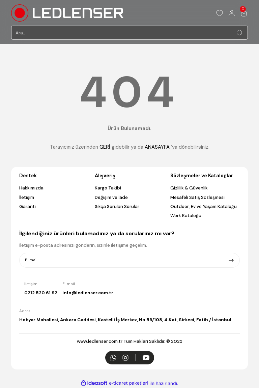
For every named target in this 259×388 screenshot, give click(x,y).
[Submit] (231, 260)
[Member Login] (232, 13)
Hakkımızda (31, 188)
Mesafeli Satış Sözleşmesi (197, 197)
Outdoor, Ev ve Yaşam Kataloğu (203, 206)
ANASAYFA (157, 147)
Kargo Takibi (108, 188)
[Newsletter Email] (129, 260)
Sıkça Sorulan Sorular (117, 206)
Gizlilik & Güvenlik (189, 188)
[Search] (129, 33)
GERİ (104, 147)
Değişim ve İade (111, 197)
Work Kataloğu (185, 215)
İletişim (26, 197)
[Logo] (67, 13)
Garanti (27, 206)
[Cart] (244, 13)
